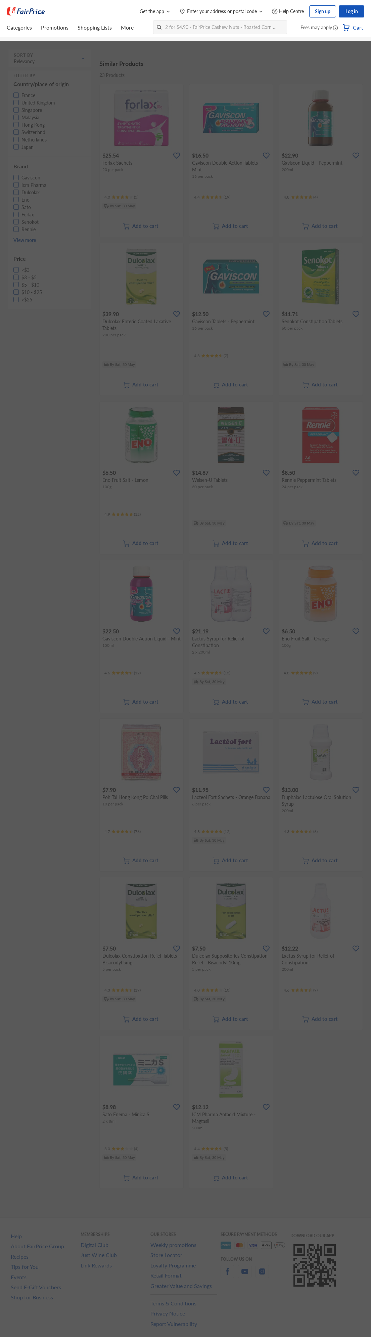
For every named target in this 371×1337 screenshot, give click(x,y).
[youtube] (244, 1275)
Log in (351, 11)
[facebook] (227, 1275)
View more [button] (24, 240)
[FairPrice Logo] (26, 11)
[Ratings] (121, 197)
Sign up (322, 11)
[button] (335, 28)
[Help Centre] (288, 11)
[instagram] (262, 1275)
